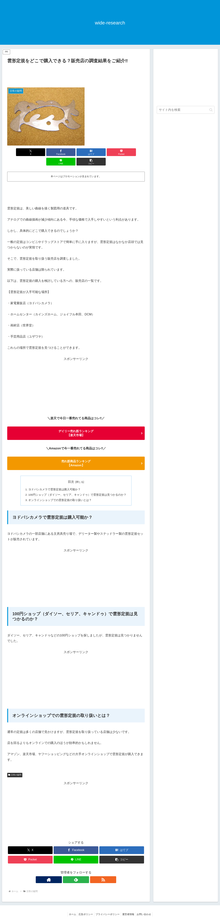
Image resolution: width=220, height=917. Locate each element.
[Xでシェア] (18, 152)
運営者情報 (129, 906)
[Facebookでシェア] (41, 152)
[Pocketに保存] (87, 152)
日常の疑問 (14, 767)
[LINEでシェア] (111, 152)
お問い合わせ (146, 906)
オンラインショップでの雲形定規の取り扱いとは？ (60, 491)
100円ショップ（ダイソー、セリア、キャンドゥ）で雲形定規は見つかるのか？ (77, 486)
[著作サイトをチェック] (68, 871)
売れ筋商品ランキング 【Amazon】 (75, 454)
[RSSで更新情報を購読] (83, 871)
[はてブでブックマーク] (64, 152)
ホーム (70, 906)
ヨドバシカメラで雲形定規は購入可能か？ (54, 480)
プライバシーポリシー (108, 906)
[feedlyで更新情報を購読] (76, 871)
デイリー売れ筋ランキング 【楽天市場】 (76, 424)
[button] (134, 152)
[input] (185, 110)
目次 (71, 473)
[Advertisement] (76, 74)
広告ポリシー (85, 906)
